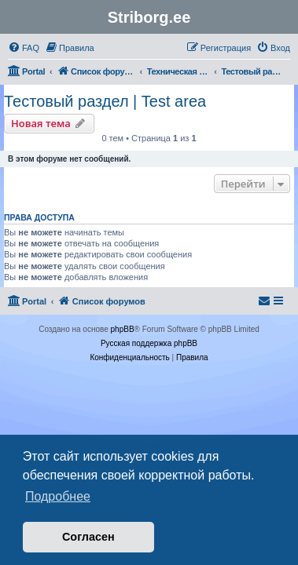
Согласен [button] (88, 536)
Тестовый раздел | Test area (105, 101)
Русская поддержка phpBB (149, 343)
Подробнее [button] (57, 496)
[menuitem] (23, 47)
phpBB (122, 329)
